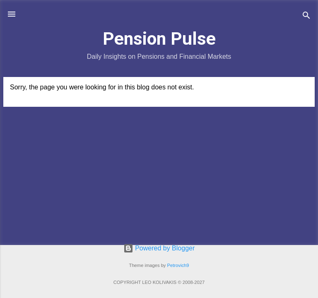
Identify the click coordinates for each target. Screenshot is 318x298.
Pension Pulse (159, 38)
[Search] (306, 16)
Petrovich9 (178, 265)
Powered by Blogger (159, 248)
